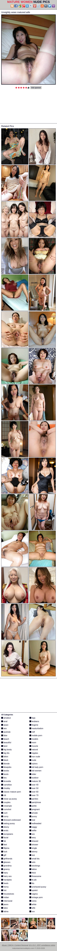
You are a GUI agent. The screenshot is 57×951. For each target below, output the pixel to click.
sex (32, 834)
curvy (4, 816)
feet (4, 845)
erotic (5, 830)
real (32, 820)
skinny (33, 852)
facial (4, 837)
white (32, 904)
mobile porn (35, 735)
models (33, 739)
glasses (5, 862)
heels (4, 883)
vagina (33, 894)
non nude (34, 757)
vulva (32, 901)
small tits (34, 859)
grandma (6, 866)
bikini (4, 757)
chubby (5, 788)
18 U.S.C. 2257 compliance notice (42, 945)
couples (6, 802)
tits (31, 883)
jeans (4, 904)
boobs (5, 771)
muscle (33, 746)
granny (5, 869)
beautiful (6, 742)
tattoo (33, 869)
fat (3, 841)
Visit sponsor (36, 88)
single (33, 848)
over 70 (33, 795)
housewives (7, 894)
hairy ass (6, 876)
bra (4, 778)
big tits (5, 753)
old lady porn (36, 767)
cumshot (6, 809)
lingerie (33, 725)
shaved (33, 841)
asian (4, 725)
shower (33, 845)
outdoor (34, 778)
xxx (32, 911)
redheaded (35, 823)
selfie (32, 830)
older (32, 774)
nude (32, 760)
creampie (6, 806)
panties (33, 799)
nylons (33, 764)
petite (33, 806)
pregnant (34, 809)
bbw (4, 735)
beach (5, 739)
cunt (4, 813)
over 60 (33, 792)
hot (3, 890)
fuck (4, 852)
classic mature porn (11, 792)
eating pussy (8, 823)
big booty (6, 749)
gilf (3, 855)
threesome (35, 876)
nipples (33, 753)
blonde (5, 764)
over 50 (33, 788)
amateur (6, 718)
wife (32, 908)
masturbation (36, 728)
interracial (6, 901)
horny (5, 887)
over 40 (33, 785)
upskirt (33, 890)
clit (3, 795)
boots (5, 774)
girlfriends (6, 859)
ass (4, 728)
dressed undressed (11, 820)
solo (32, 862)
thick (32, 873)
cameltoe (6, 785)
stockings (34, 866)
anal (4, 721)
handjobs (6, 880)
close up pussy (9, 799)
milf (32, 732)
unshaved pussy (37, 887)
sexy (32, 837)
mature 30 (35, 781)
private (33, 813)
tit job (33, 880)
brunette (6, 781)
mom (32, 742)
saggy (33, 827)
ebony (5, 827)
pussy (33, 816)
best (4, 746)
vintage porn (36, 897)
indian (5, 897)
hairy (4, 873)
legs (32, 718)
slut (32, 855)
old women (35, 771)
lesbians (34, 721)
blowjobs (6, 767)
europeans (7, 834)
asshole (6, 732)
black (4, 760)
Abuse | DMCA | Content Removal (15, 945)
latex (4, 908)
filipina (5, 848)
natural (33, 749)
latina (4, 911)
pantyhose (35, 802)
